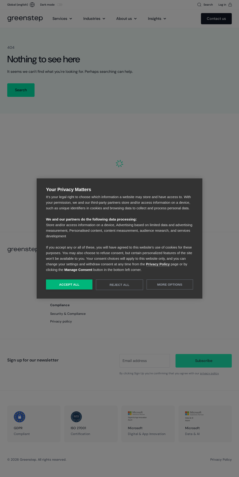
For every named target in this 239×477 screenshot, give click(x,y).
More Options (169, 284)
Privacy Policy (158, 264)
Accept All (69, 284)
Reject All (120, 285)
